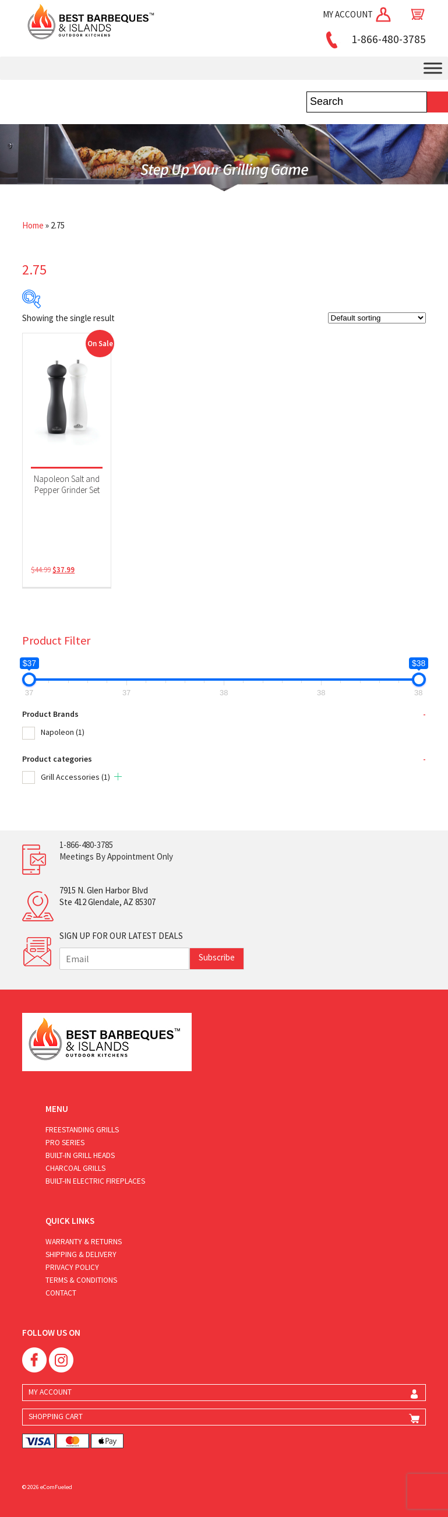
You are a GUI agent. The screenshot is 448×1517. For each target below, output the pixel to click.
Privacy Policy (72, 1267)
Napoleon (62, 732)
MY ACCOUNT (358, 14)
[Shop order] (377, 317)
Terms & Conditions (81, 1280)
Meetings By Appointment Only (116, 856)
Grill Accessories (75, 777)
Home (33, 225)
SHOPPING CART (56, 1416)
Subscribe (217, 957)
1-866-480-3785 (374, 39)
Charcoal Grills (75, 1168)
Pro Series (64, 1143)
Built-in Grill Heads (80, 1155)
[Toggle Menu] (433, 68)
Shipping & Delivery (81, 1254)
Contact (60, 1293)
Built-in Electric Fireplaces (95, 1181)
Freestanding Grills (82, 1130)
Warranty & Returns (83, 1242)
